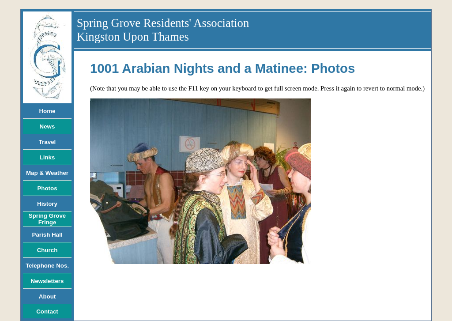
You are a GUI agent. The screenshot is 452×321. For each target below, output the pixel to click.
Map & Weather (47, 173)
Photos (47, 188)
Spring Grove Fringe (47, 219)
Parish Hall (47, 234)
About (47, 296)
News (47, 126)
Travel (47, 142)
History (47, 203)
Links (47, 157)
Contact (47, 311)
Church (47, 250)
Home (47, 111)
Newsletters (47, 281)
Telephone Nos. (47, 265)
